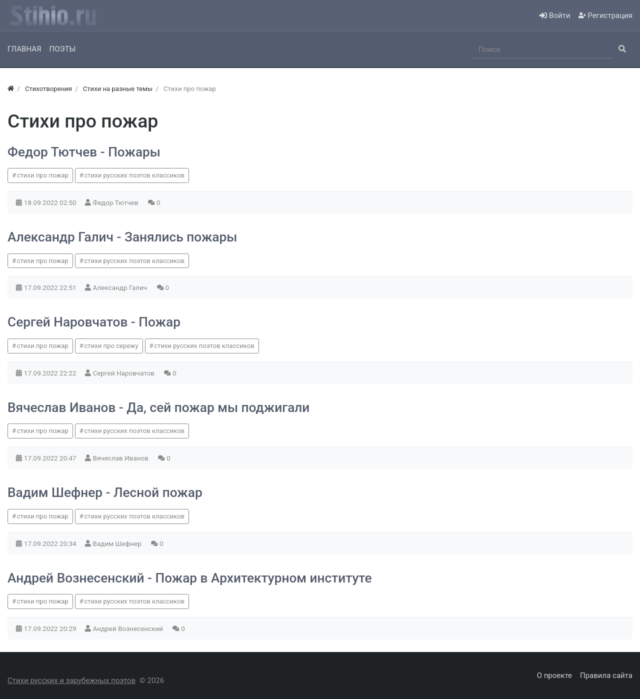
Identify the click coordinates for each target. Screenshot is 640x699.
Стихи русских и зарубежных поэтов (72, 680)
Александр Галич (121, 288)
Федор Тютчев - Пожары (84, 152)
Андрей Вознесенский (129, 628)
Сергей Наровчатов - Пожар (94, 322)
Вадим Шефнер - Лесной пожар (105, 492)
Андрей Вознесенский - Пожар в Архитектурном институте (190, 578)
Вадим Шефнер (118, 544)
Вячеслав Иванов (121, 458)
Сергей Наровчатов (124, 373)
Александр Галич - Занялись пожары (122, 237)
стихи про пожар (42, 175)
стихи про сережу (111, 346)
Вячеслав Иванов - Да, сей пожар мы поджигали (159, 407)
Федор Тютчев (116, 202)
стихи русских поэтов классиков (134, 175)
